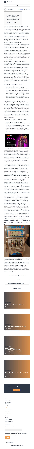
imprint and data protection (9, 434)
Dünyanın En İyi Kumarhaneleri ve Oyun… (16, 327)
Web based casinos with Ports (13, 15)
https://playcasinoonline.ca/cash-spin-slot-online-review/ (15, 29)
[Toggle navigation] (29, 2)
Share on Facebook (11, 275)
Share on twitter (22, 275)
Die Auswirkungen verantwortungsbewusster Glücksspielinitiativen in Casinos (14, 350)
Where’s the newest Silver (12, 16)
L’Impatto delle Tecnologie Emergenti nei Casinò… (16, 374)
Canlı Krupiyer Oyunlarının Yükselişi (14, 305)
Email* (13, 429)
